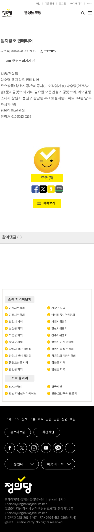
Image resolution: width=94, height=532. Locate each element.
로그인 (62, 3)
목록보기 (49, 203)
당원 (48, 419)
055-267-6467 (27, 518)
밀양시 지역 (16, 321)
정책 (24, 419)
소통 (32, 419)
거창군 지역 (58, 307)
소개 (8, 419)
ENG (89, 3)
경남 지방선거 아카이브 (22, 393)
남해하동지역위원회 (63, 314)
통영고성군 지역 (18, 362)
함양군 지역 (16, 369)
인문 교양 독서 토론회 (64, 393)
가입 (37, 3)
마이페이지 (76, 3)
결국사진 (56, 386)
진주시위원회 (59, 335)
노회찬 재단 (46, 432)
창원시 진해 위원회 (20, 355)
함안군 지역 (58, 362)
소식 (16, 419)
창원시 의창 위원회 (62, 348)
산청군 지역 (16, 328)
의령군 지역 (16, 335)
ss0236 (4, 51)
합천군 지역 (58, 369)
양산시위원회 (59, 328)
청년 (64, 419)
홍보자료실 (17, 432)
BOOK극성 (15, 386)
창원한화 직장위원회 (63, 355)
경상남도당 (32, 12)
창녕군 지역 (16, 342)
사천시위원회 (59, 321)
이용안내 (50, 3)
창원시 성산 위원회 (20, 348)
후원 (72, 419)
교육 (40, 419)
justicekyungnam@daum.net (26, 504)
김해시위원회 (17, 314)
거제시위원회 (17, 307)
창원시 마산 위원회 (62, 342)
